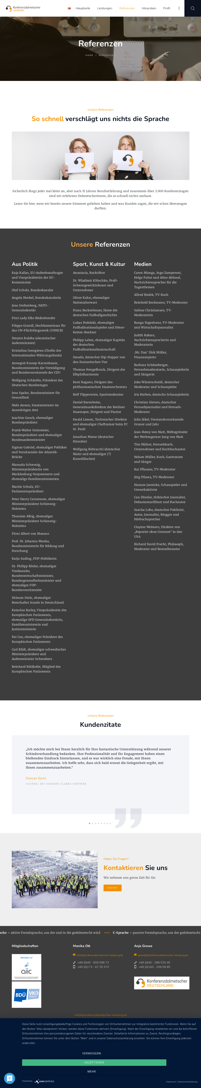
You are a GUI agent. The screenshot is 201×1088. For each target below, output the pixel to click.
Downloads (126, 1023)
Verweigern (48, 1074)
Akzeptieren (110, 1074)
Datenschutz (107, 1023)
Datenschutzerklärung (187, 1082)
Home (89, 55)
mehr (171, 1074)
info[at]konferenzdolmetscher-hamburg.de (100, 1015)
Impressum (88, 1023)
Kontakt (72, 1023)
